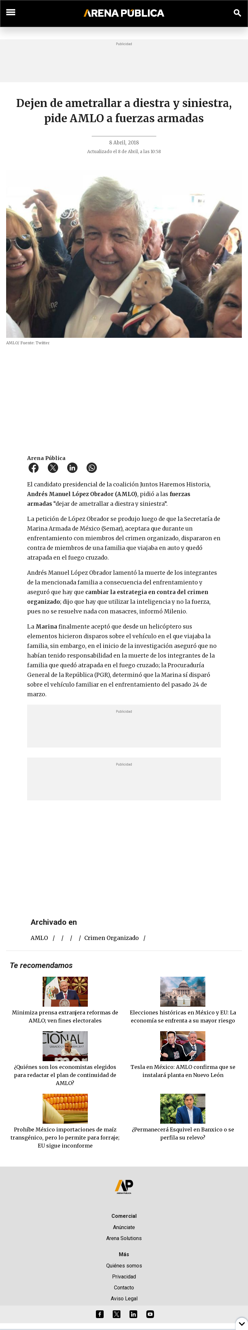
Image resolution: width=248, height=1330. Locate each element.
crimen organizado (111, 938)
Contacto (124, 1288)
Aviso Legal (124, 1299)
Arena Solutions (124, 1238)
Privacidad (124, 1277)
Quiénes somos (124, 1266)
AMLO (39, 938)
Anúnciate (124, 1227)
